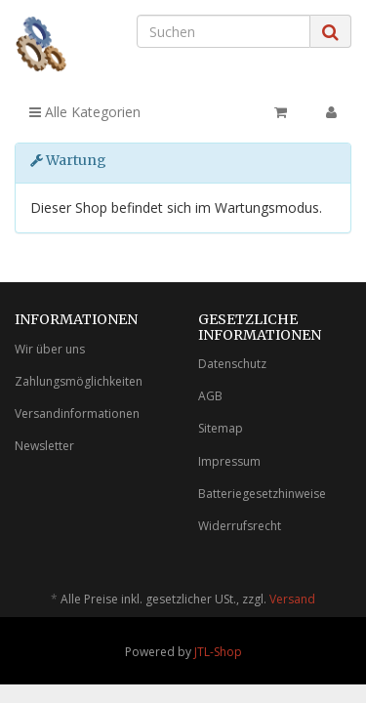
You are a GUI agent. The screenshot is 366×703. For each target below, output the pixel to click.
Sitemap (220, 428)
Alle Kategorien (85, 112)
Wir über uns (50, 349)
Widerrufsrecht (239, 525)
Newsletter (44, 445)
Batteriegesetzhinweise (262, 493)
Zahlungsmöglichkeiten (78, 381)
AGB (210, 396)
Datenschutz (232, 363)
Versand (292, 599)
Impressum (229, 461)
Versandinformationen (77, 413)
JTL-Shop (218, 651)
